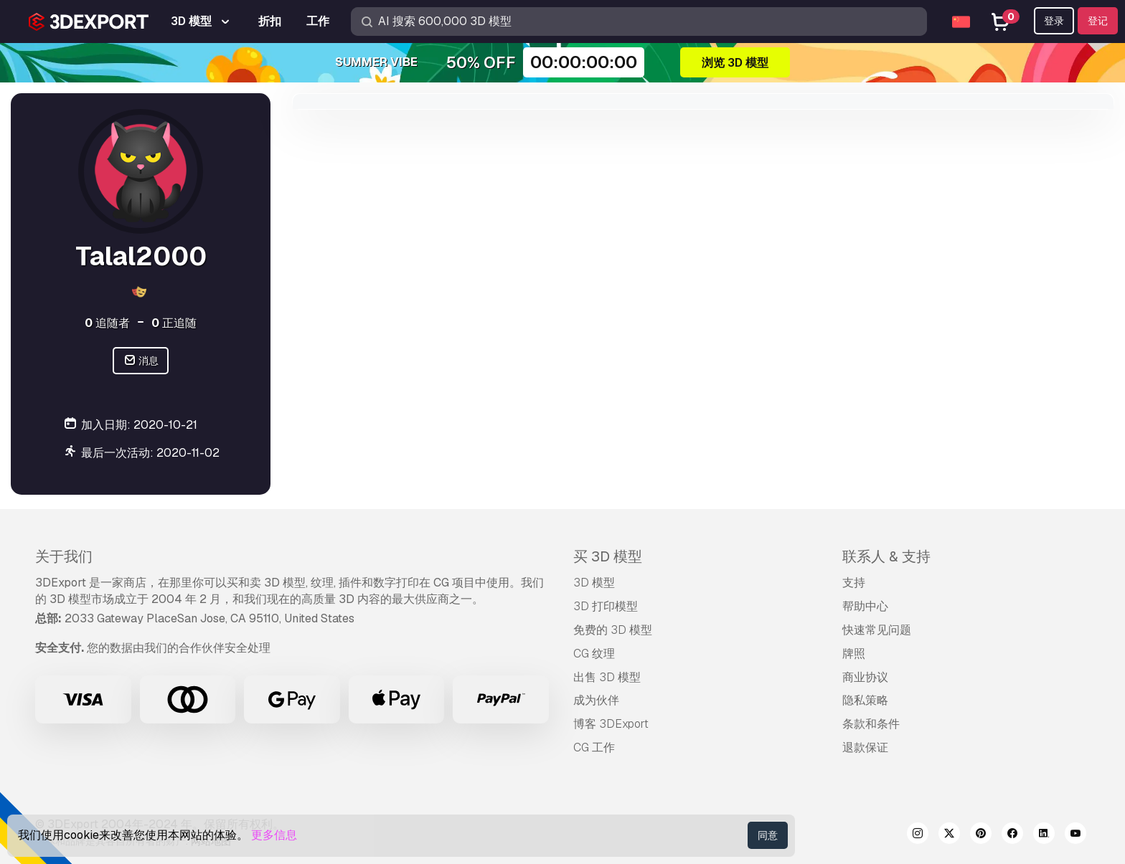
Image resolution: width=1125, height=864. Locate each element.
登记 (1098, 20)
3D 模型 (594, 582)
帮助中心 (865, 606)
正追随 (174, 323)
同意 (768, 835)
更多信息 (274, 834)
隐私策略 (865, 700)
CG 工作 (594, 747)
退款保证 (865, 747)
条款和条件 (871, 723)
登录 (1054, 20)
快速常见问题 (876, 629)
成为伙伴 (596, 700)
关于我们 (64, 556)
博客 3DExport (611, 723)
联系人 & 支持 (886, 556)
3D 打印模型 (605, 606)
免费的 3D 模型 (612, 629)
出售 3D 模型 (607, 677)
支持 (853, 582)
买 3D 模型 (607, 556)
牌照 (853, 653)
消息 (141, 361)
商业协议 (865, 677)
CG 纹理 (594, 653)
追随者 (107, 323)
